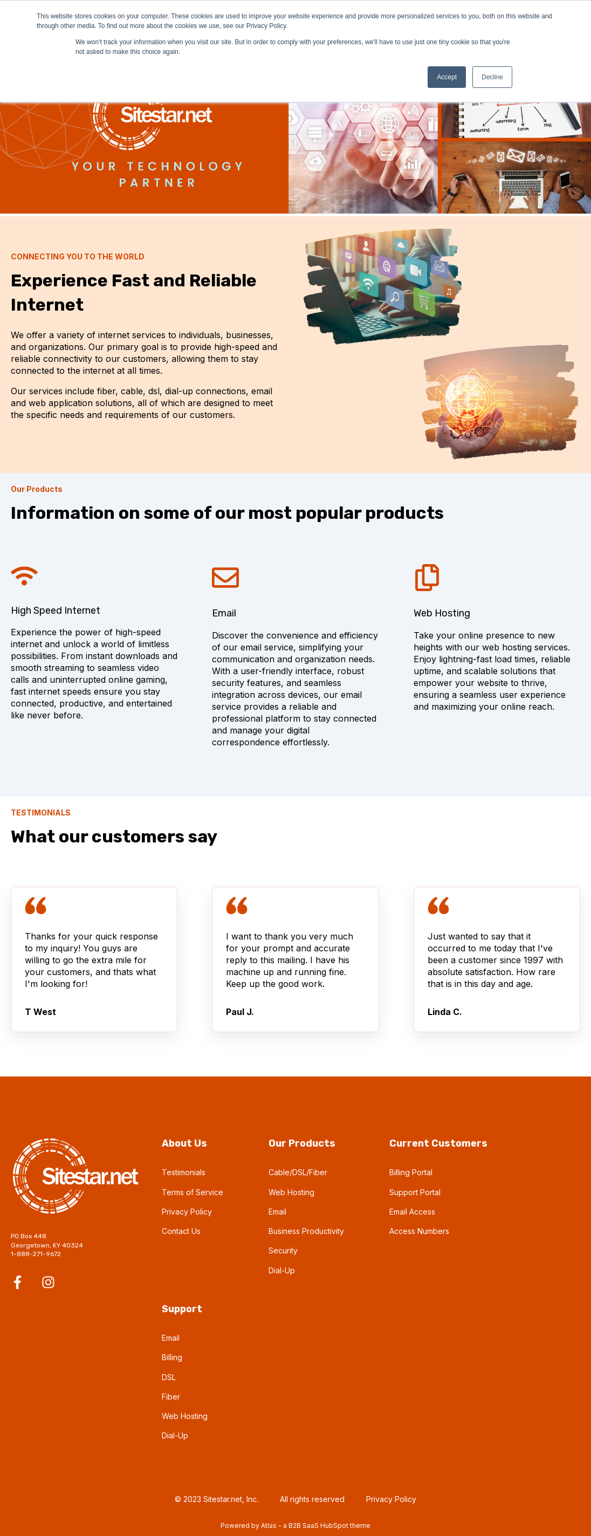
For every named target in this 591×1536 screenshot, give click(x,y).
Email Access (412, 1211)
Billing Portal (410, 1172)
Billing (172, 1357)
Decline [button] (492, 77)
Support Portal (415, 1192)
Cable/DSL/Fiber (298, 1172)
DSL (169, 1377)
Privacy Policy (187, 1211)
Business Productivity (306, 1231)
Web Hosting (291, 1192)
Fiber (171, 1396)
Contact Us (181, 1231)
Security (283, 1250)
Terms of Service (192, 1192)
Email (277, 1211)
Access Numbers (419, 1231)
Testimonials (183, 1172)
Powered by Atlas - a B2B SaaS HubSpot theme (295, 1525)
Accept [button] (447, 77)
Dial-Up (282, 1270)
